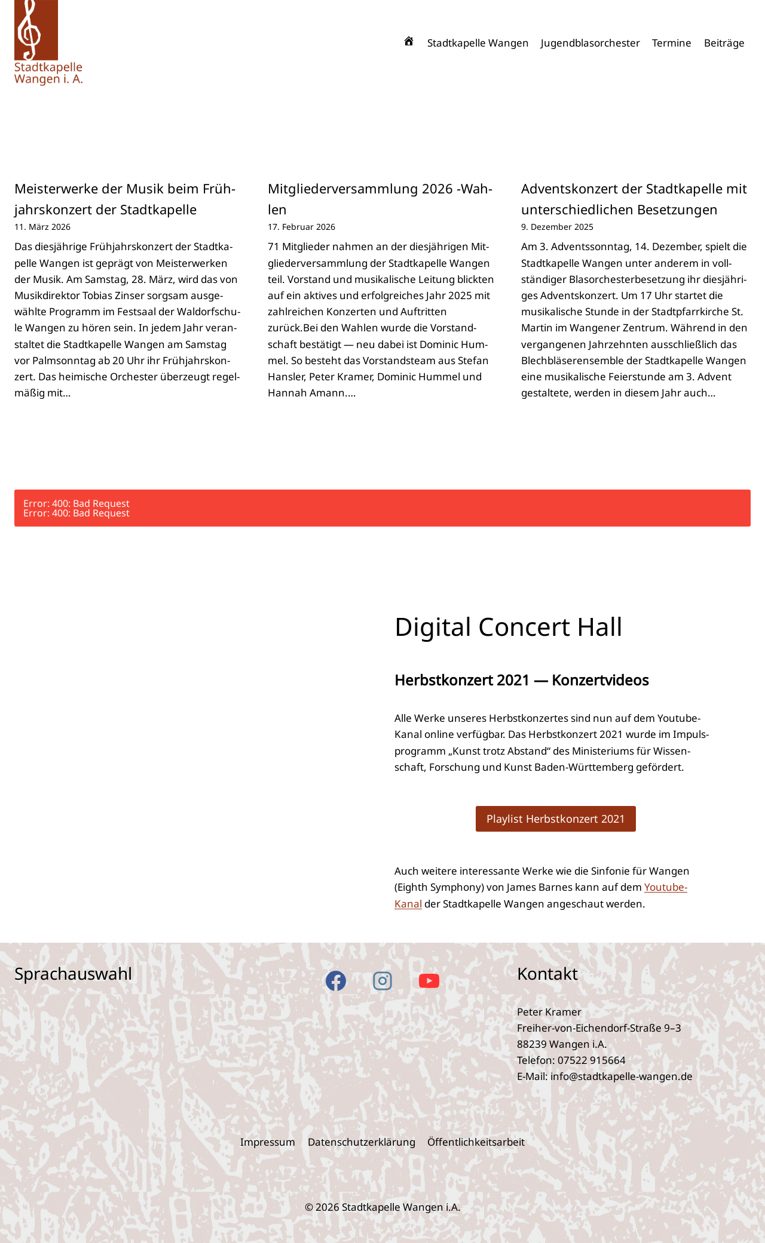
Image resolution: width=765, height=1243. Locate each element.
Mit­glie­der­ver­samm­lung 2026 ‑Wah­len (380, 198)
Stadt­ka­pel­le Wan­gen (478, 43)
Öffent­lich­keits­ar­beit (476, 1142)
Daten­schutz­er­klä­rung (361, 1142)
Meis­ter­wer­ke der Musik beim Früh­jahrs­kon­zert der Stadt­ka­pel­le (124, 198)
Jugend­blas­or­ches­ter (590, 43)
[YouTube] (429, 981)
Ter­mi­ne (671, 43)
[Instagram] (382, 981)
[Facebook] (336, 981)
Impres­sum (267, 1142)
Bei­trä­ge (724, 43)
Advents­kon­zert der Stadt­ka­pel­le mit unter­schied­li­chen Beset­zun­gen (634, 198)
